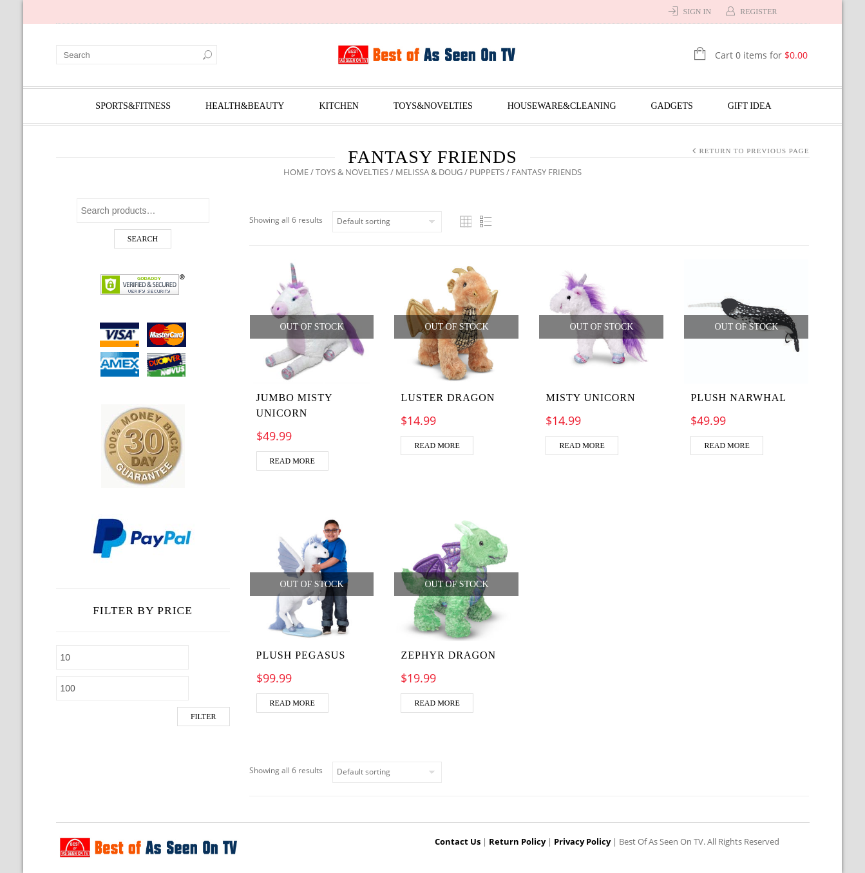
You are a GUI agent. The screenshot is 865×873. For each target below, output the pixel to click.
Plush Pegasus (301, 655)
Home (296, 172)
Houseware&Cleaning (562, 106)
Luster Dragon (448, 397)
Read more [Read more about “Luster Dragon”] (436, 445)
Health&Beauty (244, 106)
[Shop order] (387, 221)
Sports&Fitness (133, 106)
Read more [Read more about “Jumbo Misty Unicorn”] (292, 460)
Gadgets (672, 106)
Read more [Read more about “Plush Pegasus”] (292, 703)
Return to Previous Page (754, 151)
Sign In (697, 11)
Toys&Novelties (433, 106)
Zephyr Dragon (448, 655)
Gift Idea (750, 106)
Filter (203, 716)
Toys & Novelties (352, 172)
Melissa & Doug (428, 172)
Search (143, 238)
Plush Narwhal (738, 397)
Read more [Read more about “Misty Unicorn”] (581, 445)
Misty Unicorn (590, 397)
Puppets (487, 172)
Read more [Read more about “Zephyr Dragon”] (436, 703)
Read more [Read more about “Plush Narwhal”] (726, 445)
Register (758, 11)
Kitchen (338, 106)
